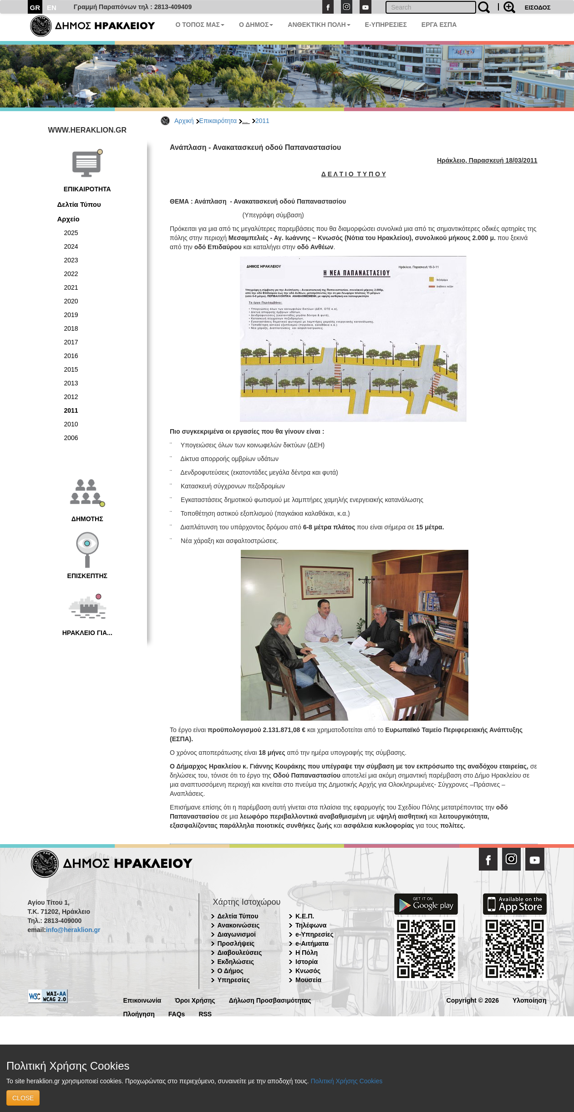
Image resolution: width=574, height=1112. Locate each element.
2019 (71, 314)
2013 (71, 383)
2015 (71, 369)
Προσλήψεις (236, 943)
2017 (71, 342)
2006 (71, 437)
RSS (205, 1013)
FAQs (176, 1013)
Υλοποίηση (530, 1000)
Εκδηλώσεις (236, 961)
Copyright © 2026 (473, 1000)
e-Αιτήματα (312, 943)
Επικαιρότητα (218, 120)
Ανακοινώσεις (239, 925)
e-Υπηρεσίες (314, 934)
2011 (262, 120)
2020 (71, 301)
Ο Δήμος (231, 970)
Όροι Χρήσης (195, 1000)
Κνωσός (307, 970)
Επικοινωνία (142, 1000)
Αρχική (184, 120)
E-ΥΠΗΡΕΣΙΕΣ (386, 24)
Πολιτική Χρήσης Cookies (346, 1081)
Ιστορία (306, 961)
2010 (71, 424)
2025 (71, 232)
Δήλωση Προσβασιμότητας (270, 1000)
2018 (71, 328)
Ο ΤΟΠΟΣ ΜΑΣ (200, 24)
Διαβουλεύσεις (240, 952)
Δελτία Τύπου (79, 204)
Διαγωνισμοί (237, 934)
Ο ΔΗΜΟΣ (256, 24)
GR (35, 7)
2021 (71, 287)
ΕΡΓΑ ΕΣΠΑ (439, 24)
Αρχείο (68, 219)
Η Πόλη (306, 952)
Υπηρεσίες (234, 980)
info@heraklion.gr (73, 929)
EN (51, 7)
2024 (71, 246)
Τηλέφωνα (310, 925)
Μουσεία (308, 980)
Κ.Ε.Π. (304, 916)
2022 (71, 273)
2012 (71, 396)
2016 (71, 355)
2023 (71, 260)
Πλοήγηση (139, 1013)
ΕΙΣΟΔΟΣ (538, 7)
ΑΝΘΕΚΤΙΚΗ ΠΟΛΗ (319, 24)
